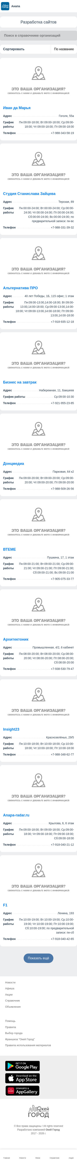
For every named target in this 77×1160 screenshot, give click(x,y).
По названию (64, 49)
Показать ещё (38, 958)
